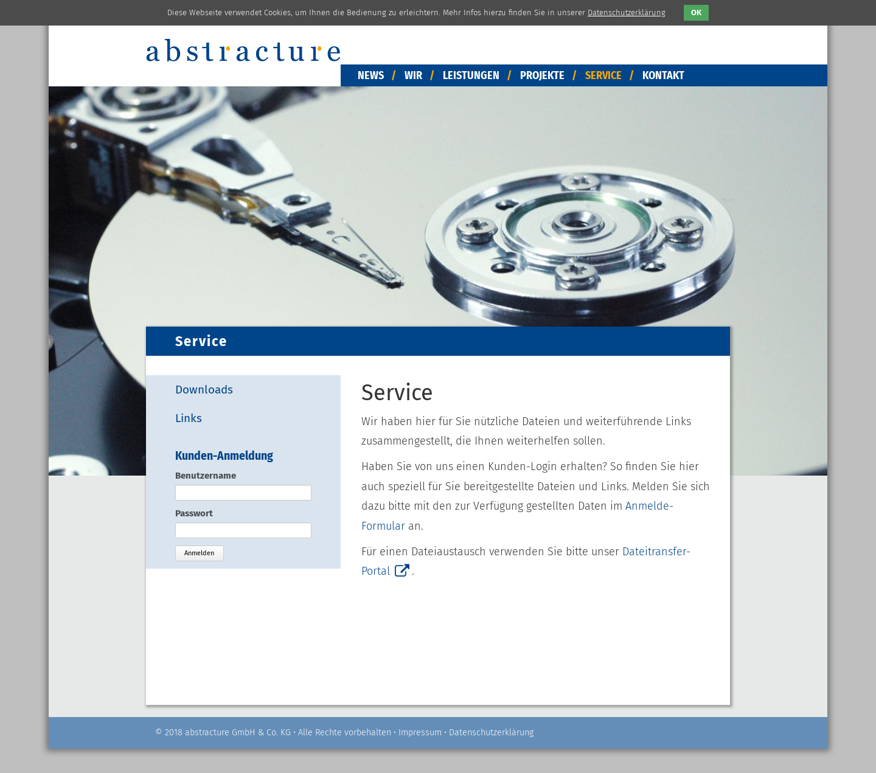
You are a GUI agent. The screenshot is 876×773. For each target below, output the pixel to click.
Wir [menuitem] (413, 75)
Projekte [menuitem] (542, 75)
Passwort (194, 513)
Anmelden (199, 553)
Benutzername (205, 475)
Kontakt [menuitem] (663, 75)
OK (696, 12)
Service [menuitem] (603, 75)
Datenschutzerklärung (491, 732)
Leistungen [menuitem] (471, 75)
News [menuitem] (371, 75)
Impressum (420, 732)
